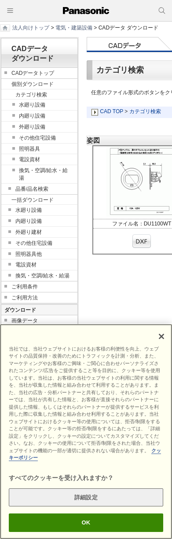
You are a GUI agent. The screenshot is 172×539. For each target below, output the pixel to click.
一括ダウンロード (32, 200)
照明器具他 (28, 254)
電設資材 (29, 159)
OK (86, 522)
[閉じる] (161, 336)
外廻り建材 (28, 232)
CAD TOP (111, 111)
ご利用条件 (24, 287)
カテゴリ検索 (145, 111)
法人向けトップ (30, 28)
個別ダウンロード (32, 84)
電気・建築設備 (73, 28)
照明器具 (29, 149)
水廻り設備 (32, 105)
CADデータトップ (32, 73)
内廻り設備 (32, 116)
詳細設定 (86, 497)
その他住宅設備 (37, 138)
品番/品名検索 (31, 189)
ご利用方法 (24, 298)
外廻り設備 (32, 127)
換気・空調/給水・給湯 (43, 174)
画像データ (24, 320)
